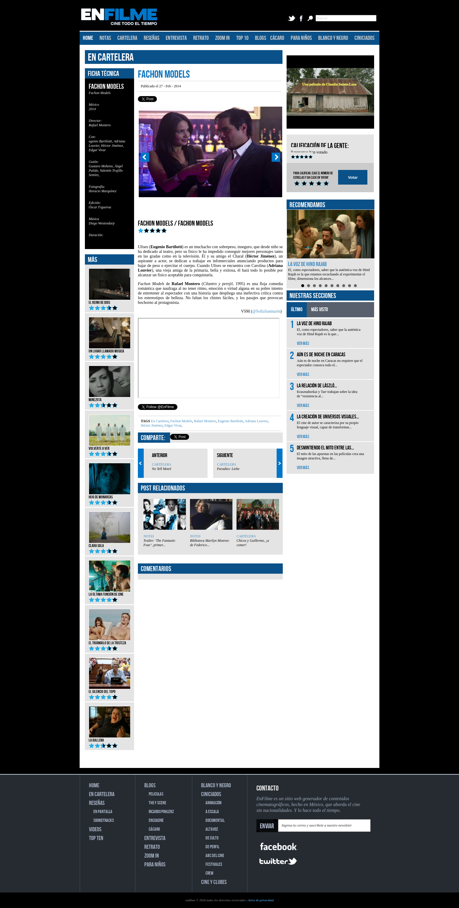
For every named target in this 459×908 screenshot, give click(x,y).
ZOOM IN (222, 38)
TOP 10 (242, 38)
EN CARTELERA (111, 57)
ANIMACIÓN (213, 803)
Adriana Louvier (256, 421)
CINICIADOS (364, 38)
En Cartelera (160, 421)
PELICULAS (156, 794)
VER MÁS (303, 343)
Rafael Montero (204, 421)
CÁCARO (277, 38)
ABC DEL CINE (214, 855)
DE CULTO (211, 838)
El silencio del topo (110, 689)
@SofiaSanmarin (266, 311)
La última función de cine (110, 592)
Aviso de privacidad (261, 900)
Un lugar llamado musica (110, 349)
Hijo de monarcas (110, 495)
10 (355, 285)
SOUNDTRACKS (103, 820)
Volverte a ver (110, 446)
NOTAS (105, 38)
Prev (145, 157)
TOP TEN (96, 838)
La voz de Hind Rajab (307, 264)
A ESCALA (212, 812)
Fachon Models (180, 421)
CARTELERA (127, 38)
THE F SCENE (157, 803)
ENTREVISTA (176, 38)
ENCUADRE (156, 820)
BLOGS (260, 38)
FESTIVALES (213, 864)
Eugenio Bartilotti (230, 421)
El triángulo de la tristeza (110, 641)
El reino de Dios (110, 300)
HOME (88, 38)
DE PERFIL (212, 847)
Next (276, 157)
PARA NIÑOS (301, 38)
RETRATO (201, 38)
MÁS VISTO (319, 309)
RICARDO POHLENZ (161, 812)
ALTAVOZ (211, 829)
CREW (209, 873)
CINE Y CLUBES (214, 882)
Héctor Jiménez (152, 425)
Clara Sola (110, 543)
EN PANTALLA (102, 812)
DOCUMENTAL (215, 820)
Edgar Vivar (172, 425)
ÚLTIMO (296, 309)
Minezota (110, 397)
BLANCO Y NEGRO (333, 38)
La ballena (110, 738)
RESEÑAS (151, 38)
